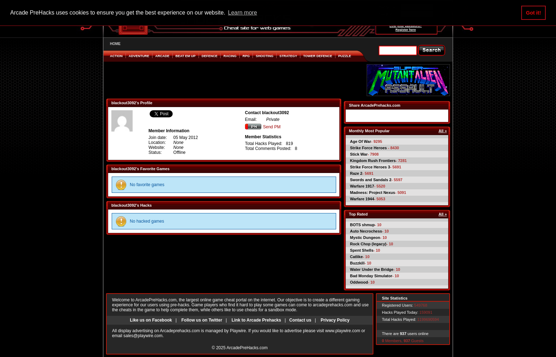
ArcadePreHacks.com (247, 347)
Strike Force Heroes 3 (370, 167)
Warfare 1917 (362, 186)
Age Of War (360, 141)
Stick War (359, 154)
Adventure (139, 56)
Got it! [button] (533, 13)
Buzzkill (357, 263)
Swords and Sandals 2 (370, 180)
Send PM (262, 126)
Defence (210, 56)
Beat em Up (186, 56)
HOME (115, 44)
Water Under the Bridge (371, 269)
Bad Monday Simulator (371, 276)
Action (116, 56)
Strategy (288, 56)
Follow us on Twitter (201, 320)
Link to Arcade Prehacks (256, 320)
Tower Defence (317, 56)
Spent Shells (361, 250)
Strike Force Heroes (369, 148)
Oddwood (359, 282)
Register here (405, 30)
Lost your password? (405, 26)
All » (443, 131)
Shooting (264, 56)
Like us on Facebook (151, 320)
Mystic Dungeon (365, 237)
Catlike (356, 257)
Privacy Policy (335, 320)
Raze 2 (356, 173)
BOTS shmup (362, 225)
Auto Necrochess (366, 231)
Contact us (300, 320)
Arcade (162, 56)
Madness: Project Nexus (372, 192)
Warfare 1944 (362, 199)
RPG (246, 56)
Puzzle (344, 56)
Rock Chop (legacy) (368, 244)
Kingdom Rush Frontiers (373, 160)
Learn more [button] (242, 13)
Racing (230, 56)
